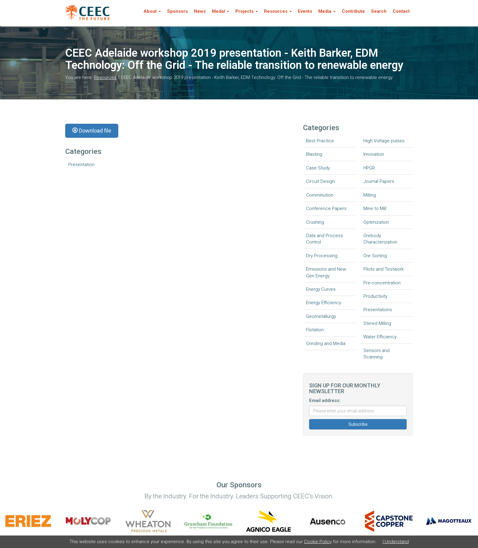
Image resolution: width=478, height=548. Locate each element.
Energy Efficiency (323, 302)
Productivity (375, 296)
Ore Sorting (375, 255)
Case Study (318, 168)
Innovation (373, 154)
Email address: (325, 400)
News (200, 11)
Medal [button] (220, 11)
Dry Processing (321, 255)
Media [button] (327, 11)
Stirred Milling (377, 323)
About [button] (152, 11)
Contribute (353, 11)
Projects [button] (246, 11)
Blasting (314, 154)
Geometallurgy (321, 316)
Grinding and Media (325, 343)
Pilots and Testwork (383, 269)
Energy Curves (321, 289)
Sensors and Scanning (376, 354)
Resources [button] (278, 11)
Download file (91, 130)
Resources (105, 77)
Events (305, 11)
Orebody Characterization (380, 239)
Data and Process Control (324, 239)
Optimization (376, 222)
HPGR (369, 168)
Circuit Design (320, 181)
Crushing (315, 222)
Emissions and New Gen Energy (326, 272)
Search (379, 11)
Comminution (319, 195)
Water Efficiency (380, 337)
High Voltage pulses (384, 141)
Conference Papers (326, 208)
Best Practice (320, 141)
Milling (369, 195)
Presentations (377, 309)
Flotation (315, 330)
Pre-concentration (382, 283)
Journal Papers (378, 181)
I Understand (396, 541)
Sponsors (177, 11)
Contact (401, 11)
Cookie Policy (318, 541)
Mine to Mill (374, 208)
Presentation (81, 164)
